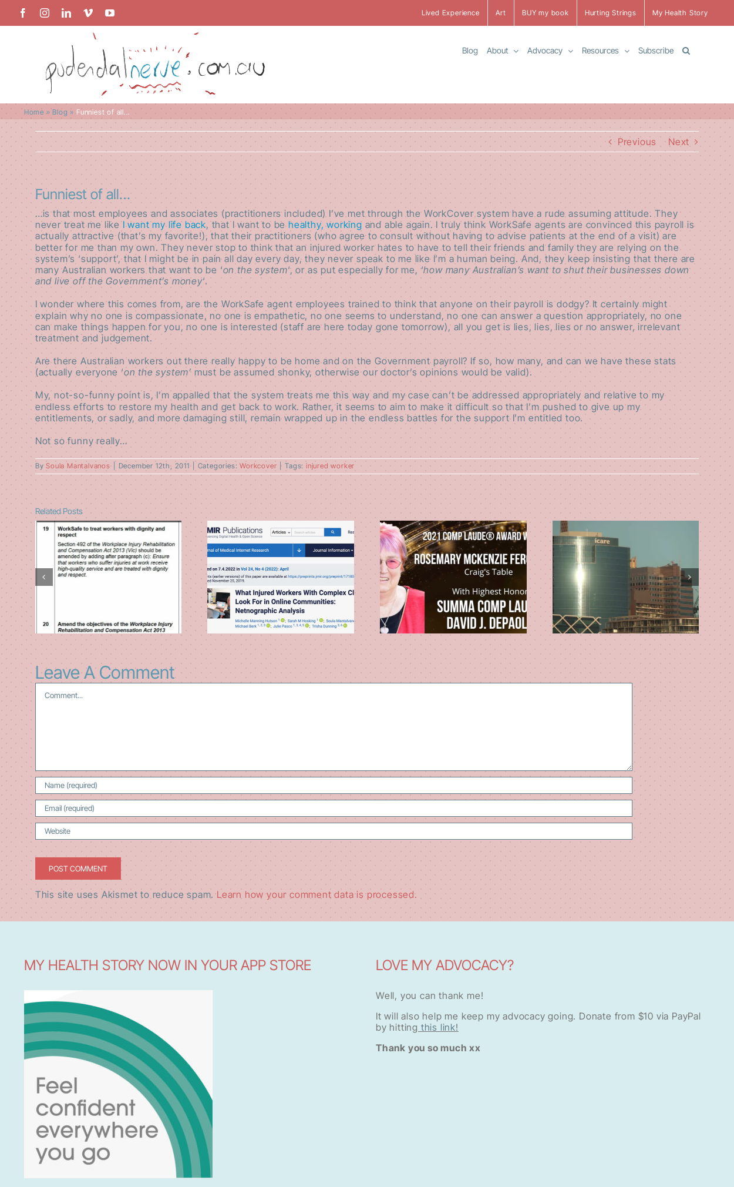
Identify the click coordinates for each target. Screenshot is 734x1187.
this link (437, 1027)
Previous (637, 141)
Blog (60, 112)
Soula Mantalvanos (78, 465)
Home (34, 112)
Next (678, 141)
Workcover (258, 465)
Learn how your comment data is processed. (317, 894)
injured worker (330, 465)
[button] (686, 49)
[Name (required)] (333, 785)
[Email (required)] (333, 808)
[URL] (333, 831)
